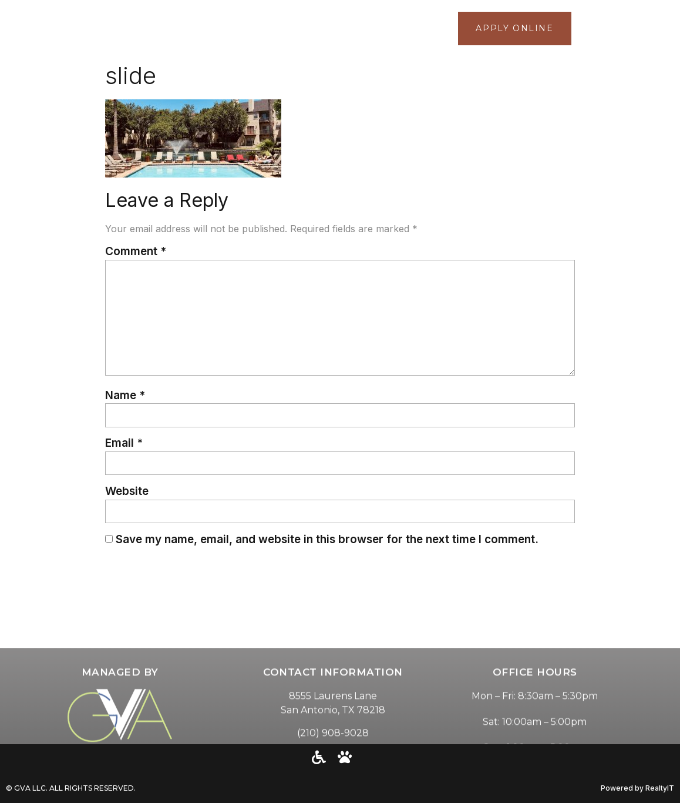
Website (127, 491)
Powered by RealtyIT (637, 788)
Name (125, 395)
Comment (135, 251)
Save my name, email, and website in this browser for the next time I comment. (327, 539)
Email (124, 443)
